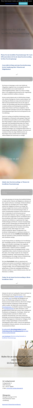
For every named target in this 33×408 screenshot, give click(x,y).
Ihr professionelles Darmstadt (14, 329)
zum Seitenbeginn (6, 336)
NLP (10, 298)
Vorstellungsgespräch (9, 308)
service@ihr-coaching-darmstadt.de (14, 388)
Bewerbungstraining (7, 307)
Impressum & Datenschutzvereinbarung (11, 404)
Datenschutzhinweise (11, 3)
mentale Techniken (19, 296)
